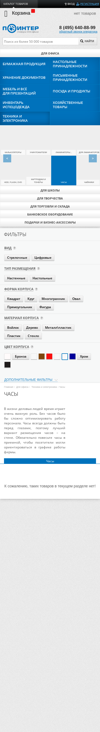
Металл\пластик (58, 327)
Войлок (13, 327)
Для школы (50, 190)
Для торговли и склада (50, 206)
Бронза (20, 356)
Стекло (33, 336)
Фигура (45, 307)
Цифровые (42, 257)
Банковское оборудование (50, 214)
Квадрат (13, 298)
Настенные (16, 278)
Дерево (32, 327)
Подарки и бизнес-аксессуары (50, 222)
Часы (50, 461)
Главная (8, 387)
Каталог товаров (15, 4)
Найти (87, 41)
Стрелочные (17, 257)
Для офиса (50, 53)
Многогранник (53, 298)
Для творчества (50, 198)
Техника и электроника (44, 387)
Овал (76, 298)
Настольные (42, 278)
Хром (84, 356)
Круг (30, 298)
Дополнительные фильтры (28, 380)
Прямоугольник (19, 307)
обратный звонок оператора (78, 31)
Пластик (14, 336)
